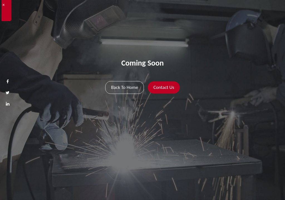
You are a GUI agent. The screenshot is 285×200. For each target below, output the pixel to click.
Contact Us (163, 87)
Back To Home (124, 87)
